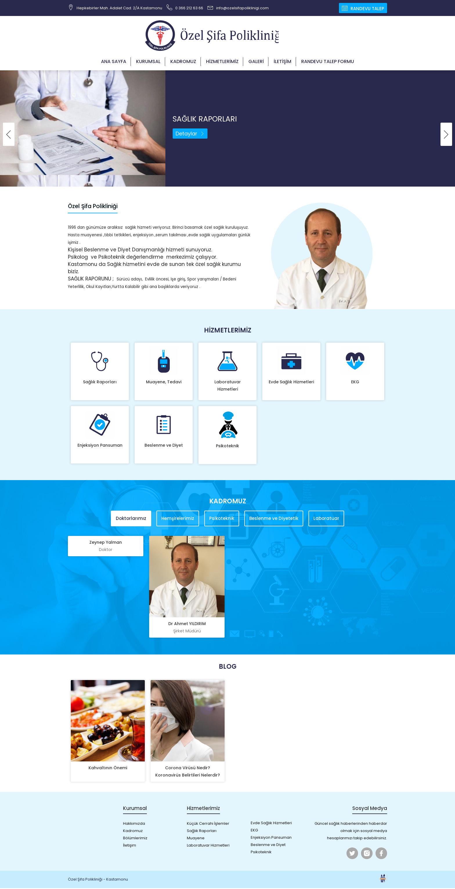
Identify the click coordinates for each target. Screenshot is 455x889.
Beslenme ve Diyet (164, 446)
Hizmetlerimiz (222, 62)
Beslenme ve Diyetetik (273, 519)
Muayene (196, 839)
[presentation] (9, 135)
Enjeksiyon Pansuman (99, 446)
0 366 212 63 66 (185, 7)
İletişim (282, 62)
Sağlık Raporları (100, 383)
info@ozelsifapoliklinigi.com (238, 7)
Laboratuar (326, 519)
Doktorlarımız (131, 519)
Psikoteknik (227, 447)
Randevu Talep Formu (327, 62)
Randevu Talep (363, 8)
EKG (355, 383)
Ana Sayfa (113, 62)
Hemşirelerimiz (177, 519)
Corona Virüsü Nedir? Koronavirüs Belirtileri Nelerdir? (187, 772)
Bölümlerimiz (135, 839)
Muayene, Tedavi (163, 383)
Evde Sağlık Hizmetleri (291, 383)
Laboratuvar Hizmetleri (227, 386)
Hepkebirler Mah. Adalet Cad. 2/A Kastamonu (115, 7)
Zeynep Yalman (105, 547)
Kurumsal (148, 62)
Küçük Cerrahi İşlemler (208, 824)
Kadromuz (183, 62)
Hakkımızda (134, 824)
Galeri (256, 62)
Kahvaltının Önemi (108, 769)
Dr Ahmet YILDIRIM (187, 629)
